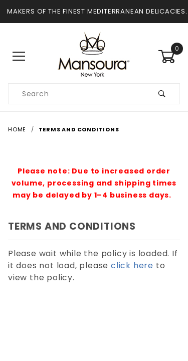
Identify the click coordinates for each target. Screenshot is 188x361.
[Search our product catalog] (77, 94)
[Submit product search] (162, 94)
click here (132, 265)
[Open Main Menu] (19, 56)
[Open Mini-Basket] (169, 57)
